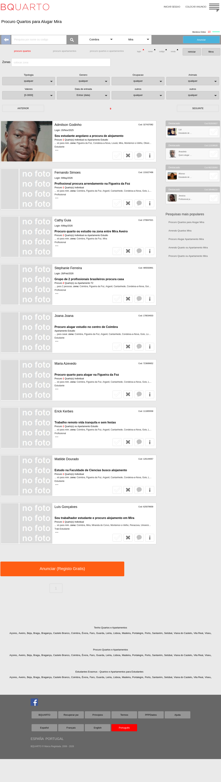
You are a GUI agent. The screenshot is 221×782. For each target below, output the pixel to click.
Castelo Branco (61, 633)
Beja (29, 633)
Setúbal (168, 633)
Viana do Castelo (183, 633)
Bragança (46, 633)
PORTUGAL (55, 739)
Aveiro (22, 633)
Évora (85, 633)
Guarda (100, 633)
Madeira (126, 633)
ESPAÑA (37, 739)
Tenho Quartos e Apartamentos (110, 627)
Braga (36, 633)
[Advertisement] (193, 319)
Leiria (109, 633)
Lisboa (116, 633)
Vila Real (198, 633)
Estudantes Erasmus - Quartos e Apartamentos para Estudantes (109, 671)
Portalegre (137, 633)
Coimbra (75, 633)
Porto (148, 633)
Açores (13, 633)
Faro (92, 633)
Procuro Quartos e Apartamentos (110, 649)
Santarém (157, 633)
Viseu (208, 633)
